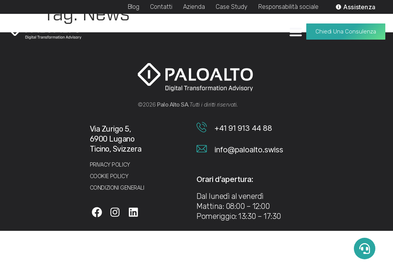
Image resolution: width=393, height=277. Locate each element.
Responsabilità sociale (288, 6)
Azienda (194, 6)
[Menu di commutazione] (295, 31)
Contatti (161, 6)
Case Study (232, 6)
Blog (134, 6)
